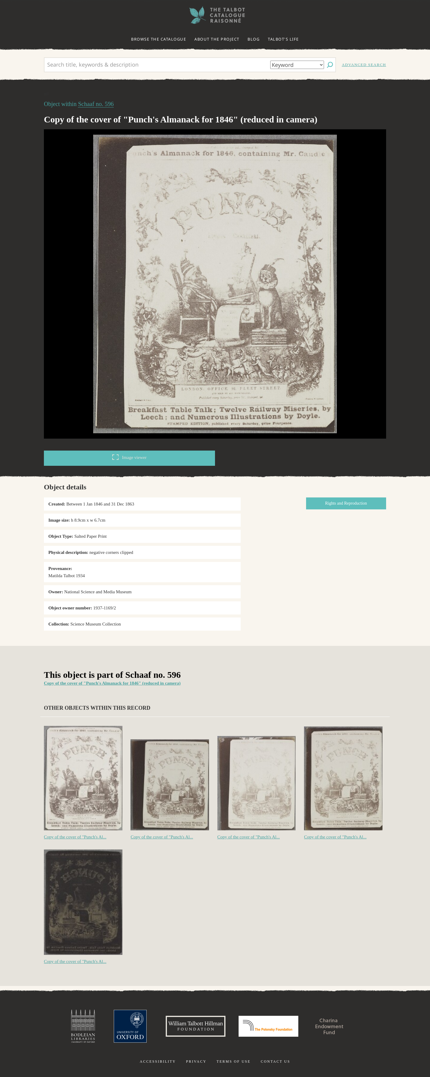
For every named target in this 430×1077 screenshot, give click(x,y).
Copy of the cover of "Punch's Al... (75, 837)
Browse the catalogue (158, 39)
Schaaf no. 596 (95, 104)
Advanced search (364, 64)
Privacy (196, 1061)
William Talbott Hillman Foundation (195, 1026)
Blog (253, 39)
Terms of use (233, 1061)
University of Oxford (130, 1026)
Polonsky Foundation (268, 1026)
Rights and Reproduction (346, 503)
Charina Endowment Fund (329, 1026)
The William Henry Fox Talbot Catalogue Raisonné (215, 15)
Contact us (275, 1061)
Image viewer (129, 457)
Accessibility (158, 1061)
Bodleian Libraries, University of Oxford (83, 1026)
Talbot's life (283, 39)
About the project (216, 39)
